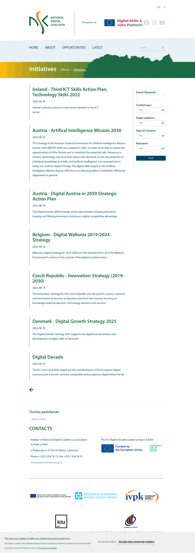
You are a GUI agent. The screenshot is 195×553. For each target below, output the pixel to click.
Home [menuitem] (33, 48)
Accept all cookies (107, 542)
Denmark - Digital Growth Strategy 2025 (74, 321)
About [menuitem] (50, 48)
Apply (151, 158)
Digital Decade (47, 357)
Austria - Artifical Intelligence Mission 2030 (76, 130)
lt (164, 7)
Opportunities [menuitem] (74, 48)
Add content (39, 419)
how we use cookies (48, 549)
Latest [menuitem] (97, 48)
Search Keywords (146, 92)
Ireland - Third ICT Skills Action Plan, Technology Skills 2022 (70, 92)
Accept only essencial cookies (136, 542)
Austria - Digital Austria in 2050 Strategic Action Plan (74, 196)
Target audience (145, 118)
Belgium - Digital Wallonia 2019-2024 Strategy (71, 238)
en (158, 7)
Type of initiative (146, 130)
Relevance (142, 143)
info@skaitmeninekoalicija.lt (46, 462)
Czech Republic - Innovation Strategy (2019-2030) (78, 279)
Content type (143, 105)
